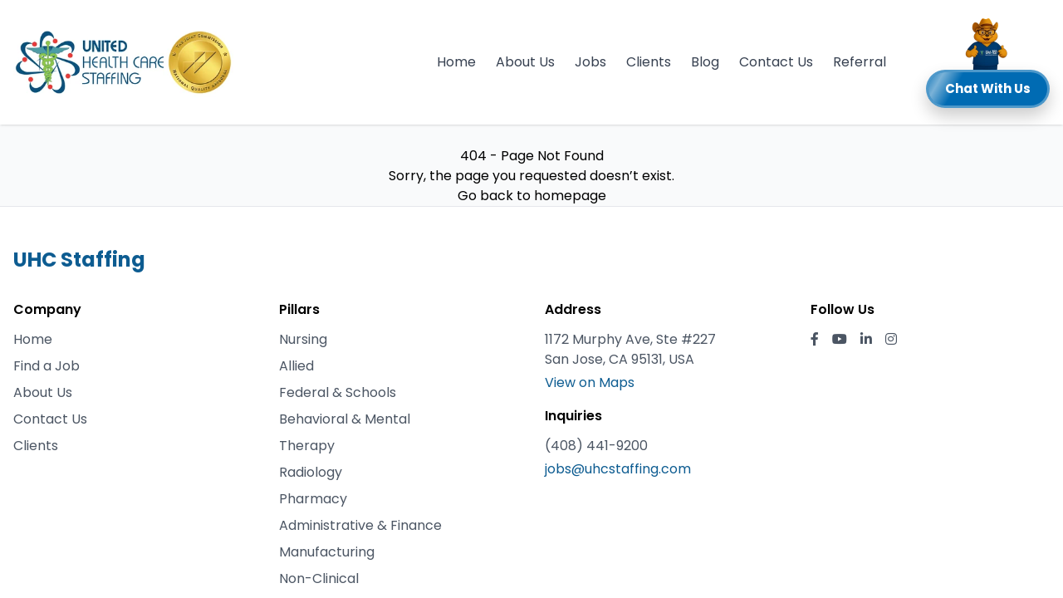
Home (456, 61)
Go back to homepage (532, 195)
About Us (525, 61)
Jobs (590, 61)
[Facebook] (815, 340)
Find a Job (46, 365)
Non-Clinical (319, 578)
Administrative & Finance (360, 525)
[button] (988, 62)
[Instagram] (891, 340)
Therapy (307, 445)
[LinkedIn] (866, 340)
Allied (296, 365)
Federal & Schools (337, 392)
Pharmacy (313, 498)
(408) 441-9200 (596, 445)
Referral (859, 61)
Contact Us (776, 61)
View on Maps (589, 382)
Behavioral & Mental (344, 419)
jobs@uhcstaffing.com (618, 468)
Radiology (310, 472)
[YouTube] (839, 340)
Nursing (303, 339)
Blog (705, 61)
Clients (648, 61)
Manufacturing (327, 551)
